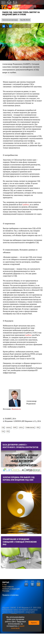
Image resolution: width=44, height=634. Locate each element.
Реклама (5, 591)
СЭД (3, 427)
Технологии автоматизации (10, 20)
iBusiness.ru (16, 409)
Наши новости (7, 587)
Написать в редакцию (11, 589)
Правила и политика (10, 595)
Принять (34, 623)
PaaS (3, 431)
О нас (4, 585)
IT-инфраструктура (29, 427)
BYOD (38, 427)
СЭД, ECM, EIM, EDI (25, 20)
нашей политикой (17, 627)
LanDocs (26, 204)
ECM (8, 431)
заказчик (8, 427)
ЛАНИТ (15, 427)
